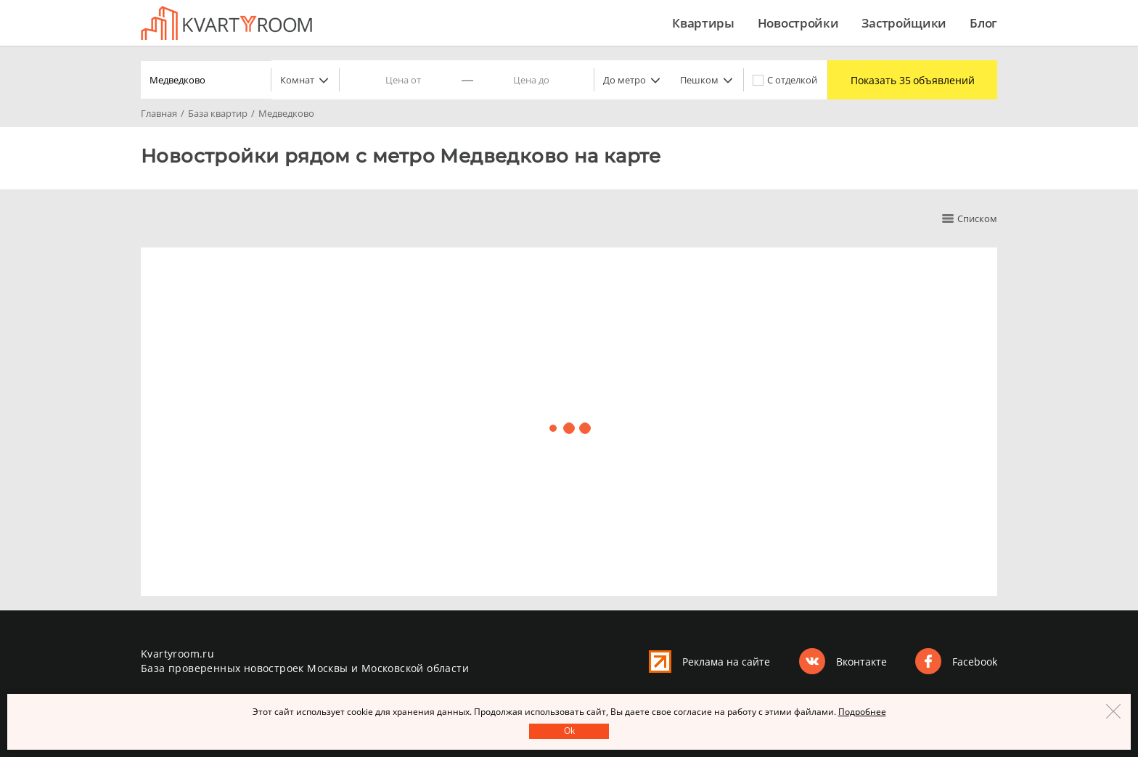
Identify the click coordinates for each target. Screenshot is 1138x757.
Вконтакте (861, 661)
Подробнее (862, 711)
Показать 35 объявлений (908, 80)
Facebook (974, 661)
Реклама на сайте (726, 661)
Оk (569, 730)
